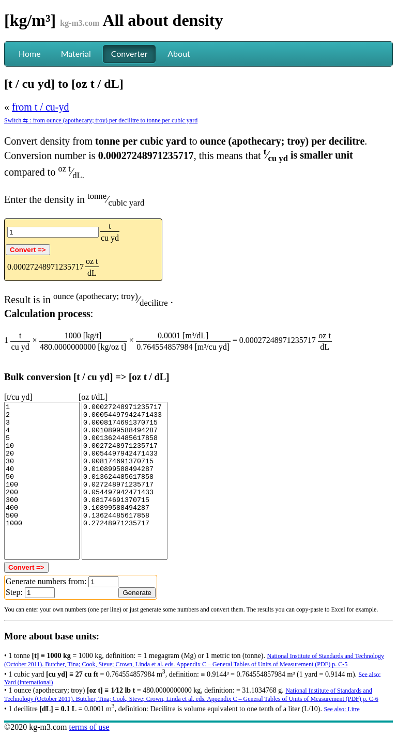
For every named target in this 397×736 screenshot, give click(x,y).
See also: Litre (341, 709)
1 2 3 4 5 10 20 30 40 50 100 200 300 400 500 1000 (42, 481)
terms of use (89, 727)
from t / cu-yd (40, 107)
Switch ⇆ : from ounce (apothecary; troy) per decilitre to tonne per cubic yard (100, 120)
